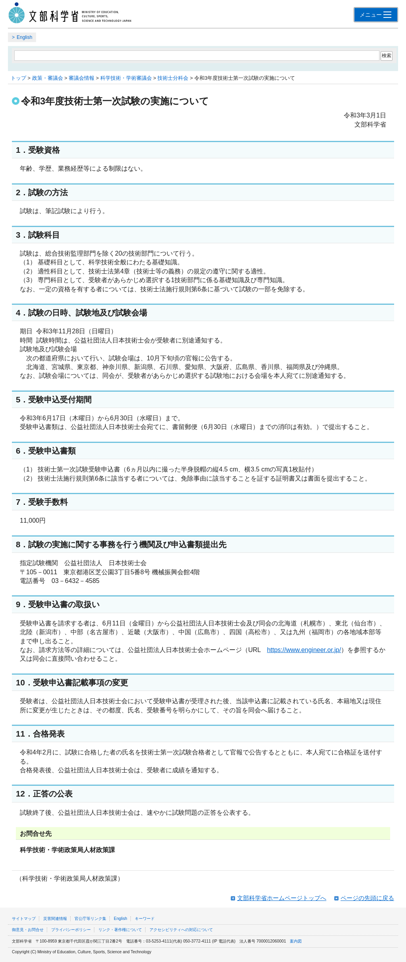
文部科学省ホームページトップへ (281, 898)
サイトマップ (24, 918)
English (24, 37)
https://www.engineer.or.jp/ (304, 649)
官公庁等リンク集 (90, 918)
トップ (18, 78)
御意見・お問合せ (28, 929)
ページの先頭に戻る (367, 898)
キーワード (145, 918)
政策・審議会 (47, 78)
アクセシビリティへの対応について (181, 929)
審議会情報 (81, 78)
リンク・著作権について (120, 929)
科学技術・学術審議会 (126, 78)
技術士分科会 (172, 78)
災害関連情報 (55, 918)
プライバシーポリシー (71, 929)
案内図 (296, 941)
